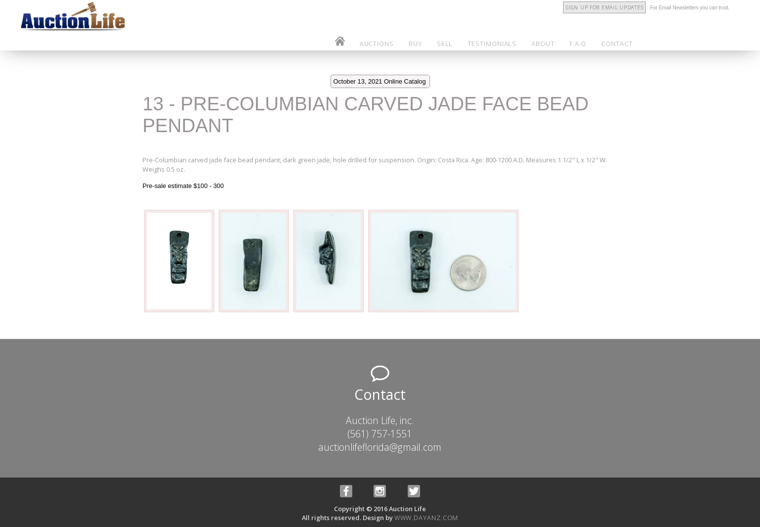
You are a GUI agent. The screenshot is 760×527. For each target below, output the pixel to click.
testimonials (492, 43)
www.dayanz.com (426, 517)
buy (415, 43)
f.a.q (578, 43)
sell (445, 43)
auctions (377, 43)
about (543, 43)
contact (616, 43)
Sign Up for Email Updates (604, 7)
